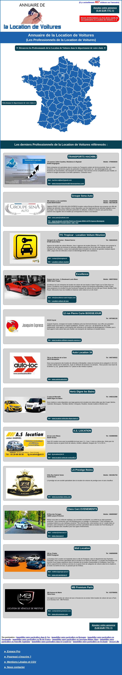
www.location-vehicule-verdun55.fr (64, 458)
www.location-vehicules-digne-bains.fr (65, 418)
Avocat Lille (114, 642)
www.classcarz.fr (58, 536)
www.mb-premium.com (60, 614)
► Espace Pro (12, 651)
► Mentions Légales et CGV (20, 662)
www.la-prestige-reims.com (61, 497)
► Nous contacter (14, 667)
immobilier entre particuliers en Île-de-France (32, 639)
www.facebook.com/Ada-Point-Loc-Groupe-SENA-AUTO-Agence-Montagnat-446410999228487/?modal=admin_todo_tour (76, 222)
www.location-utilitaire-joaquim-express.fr (66, 340)
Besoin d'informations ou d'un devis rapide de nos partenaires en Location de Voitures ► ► (99, 19)
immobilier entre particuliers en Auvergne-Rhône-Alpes (75, 639)
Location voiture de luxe (60, 301)
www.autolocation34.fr (59, 379)
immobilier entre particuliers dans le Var (33, 637)
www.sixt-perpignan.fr (59, 575)
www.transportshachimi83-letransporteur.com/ (68, 183)
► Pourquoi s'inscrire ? (17, 656)
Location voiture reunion (60, 262)
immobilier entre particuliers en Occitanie (90, 642)
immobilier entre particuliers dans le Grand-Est (51, 642)
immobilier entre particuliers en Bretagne (69, 637)
